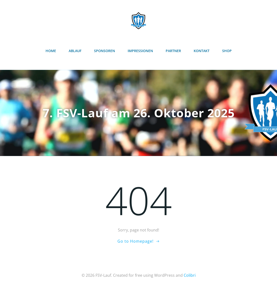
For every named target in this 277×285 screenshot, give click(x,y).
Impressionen (140, 50)
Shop (227, 50)
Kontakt (202, 50)
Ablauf (75, 50)
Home (51, 50)
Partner (173, 50)
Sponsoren (104, 50)
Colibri (190, 275)
